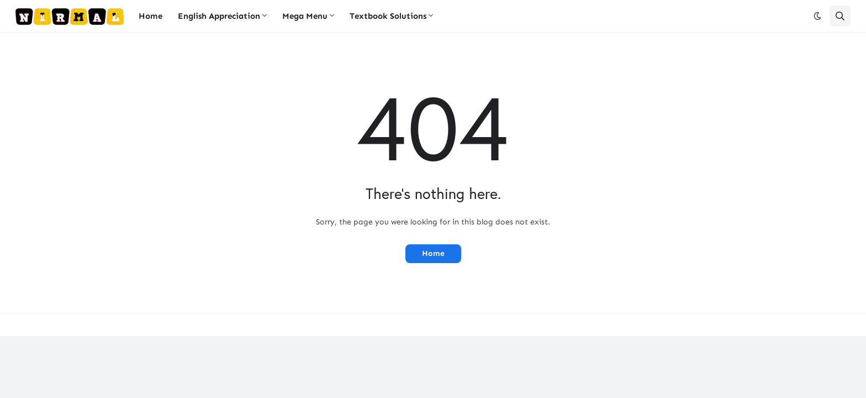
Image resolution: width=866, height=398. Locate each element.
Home (433, 253)
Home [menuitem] (150, 16)
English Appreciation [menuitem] (219, 16)
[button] (817, 16)
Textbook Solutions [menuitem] (388, 16)
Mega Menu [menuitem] (305, 16)
